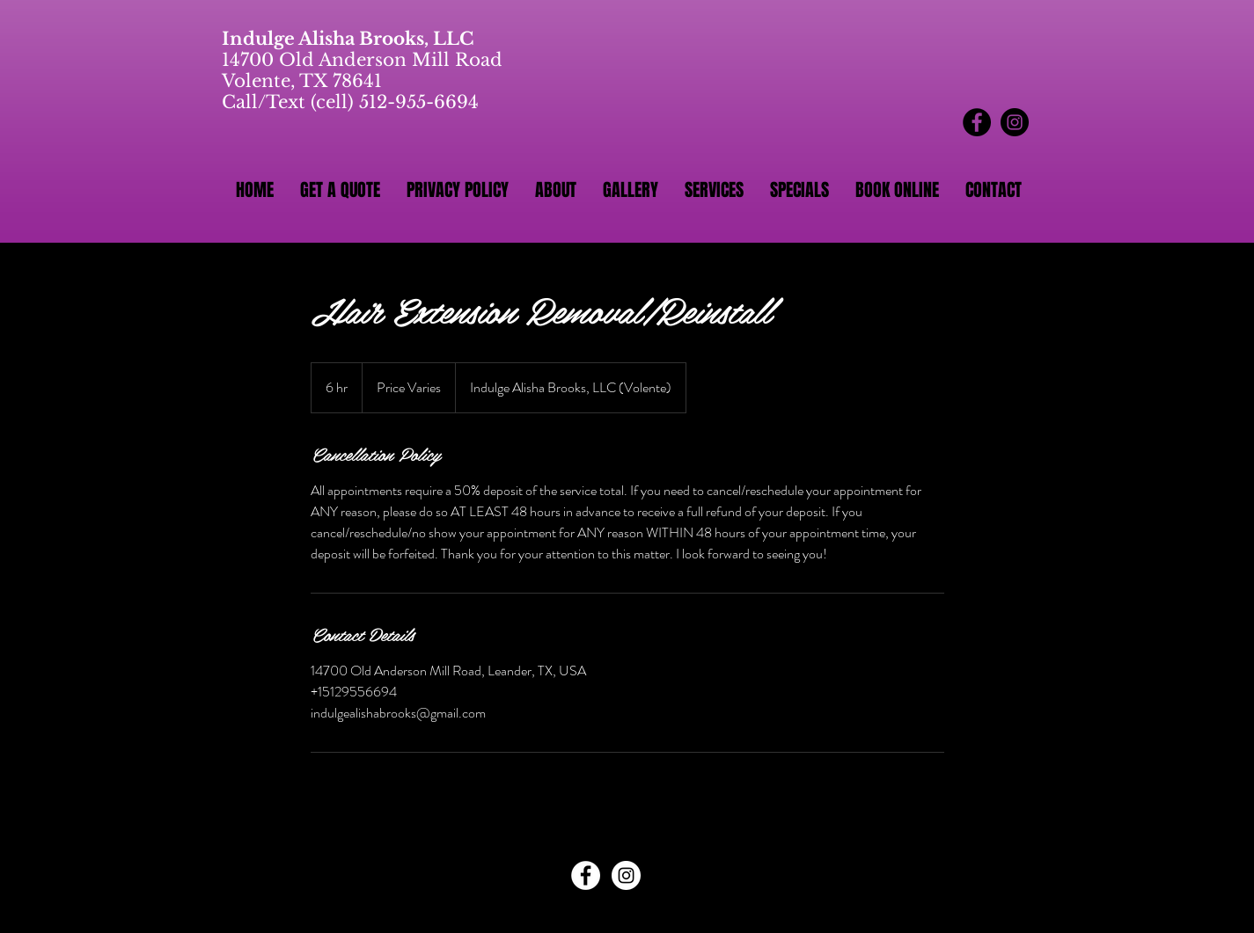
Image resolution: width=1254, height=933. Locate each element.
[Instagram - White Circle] (626, 875)
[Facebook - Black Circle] (977, 122)
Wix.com (742, 914)
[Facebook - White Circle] (585, 875)
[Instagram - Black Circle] (1015, 122)
